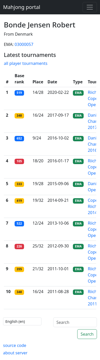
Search (87, 334)
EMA (78, 93)
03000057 (24, 44)
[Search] (75, 322)
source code (14, 345)
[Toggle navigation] (90, 7)
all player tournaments (25, 63)
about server (15, 353)
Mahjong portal (21, 7)
